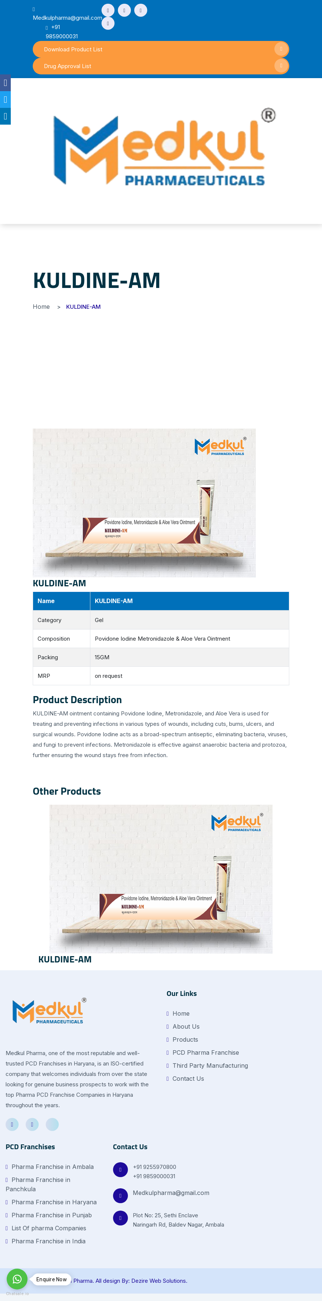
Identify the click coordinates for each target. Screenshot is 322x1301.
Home (41, 306)
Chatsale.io (17, 1293)
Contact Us (185, 1078)
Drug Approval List (166, 66)
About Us (183, 1026)
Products (182, 1039)
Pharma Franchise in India (46, 1241)
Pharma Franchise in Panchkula (38, 1184)
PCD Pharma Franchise (203, 1052)
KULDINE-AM (59, 583)
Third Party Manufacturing (207, 1065)
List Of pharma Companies (46, 1228)
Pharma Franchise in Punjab (49, 1215)
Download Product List (166, 49)
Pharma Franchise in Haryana (51, 1202)
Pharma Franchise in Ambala (50, 1166)
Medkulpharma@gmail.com (171, 1192)
